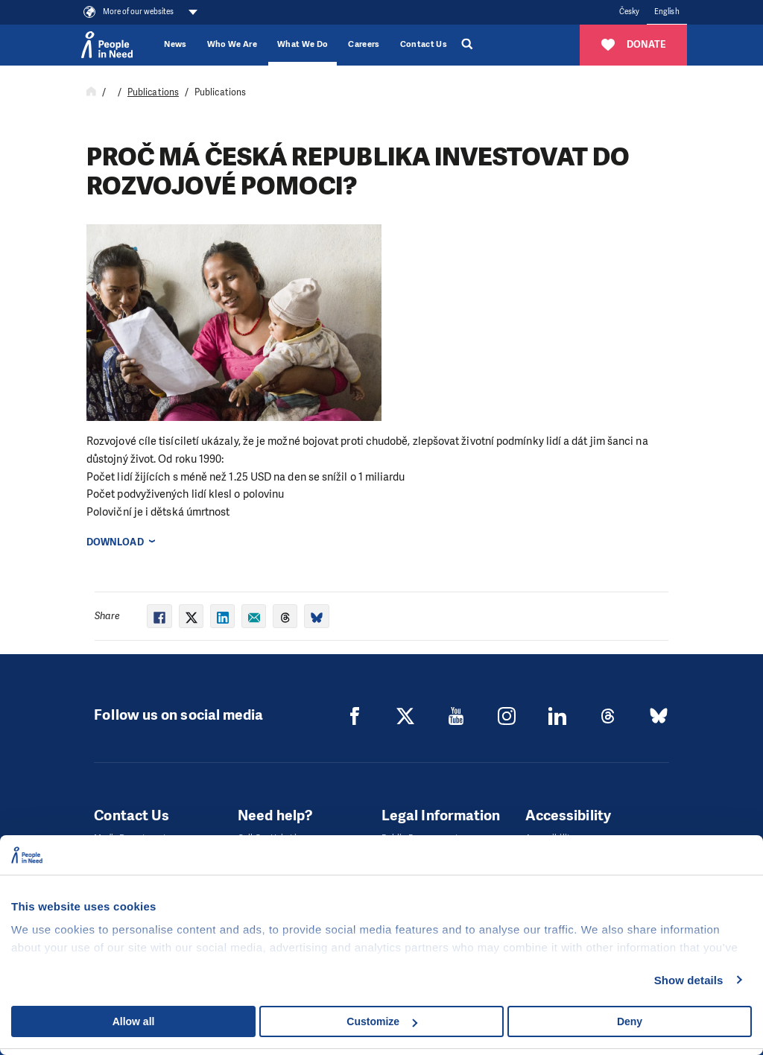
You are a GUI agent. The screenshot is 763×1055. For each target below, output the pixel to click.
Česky (629, 11)
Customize (381, 1021)
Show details (689, 980)
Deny (629, 1021)
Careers (363, 44)
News (175, 44)
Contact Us (423, 44)
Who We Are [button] (232, 44)
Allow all (134, 1021)
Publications (153, 92)
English (667, 11)
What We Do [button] (302, 44)
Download (115, 542)
